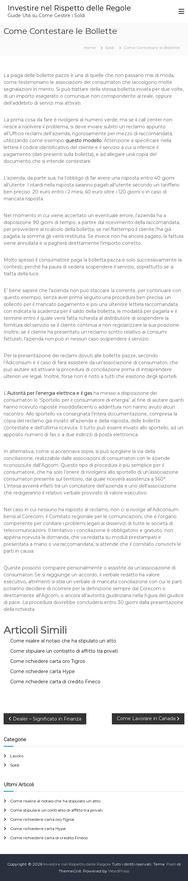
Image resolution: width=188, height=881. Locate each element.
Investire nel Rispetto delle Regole (69, 8)
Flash (171, 864)
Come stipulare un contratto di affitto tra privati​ (56, 810)
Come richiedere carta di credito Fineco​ (49, 837)
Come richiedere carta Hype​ (38, 828)
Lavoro (16, 755)
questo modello (84, 140)
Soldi (109, 47)
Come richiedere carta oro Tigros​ (42, 819)
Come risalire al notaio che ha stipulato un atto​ (55, 800)
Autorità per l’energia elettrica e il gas (49, 393)
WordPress (118, 870)
